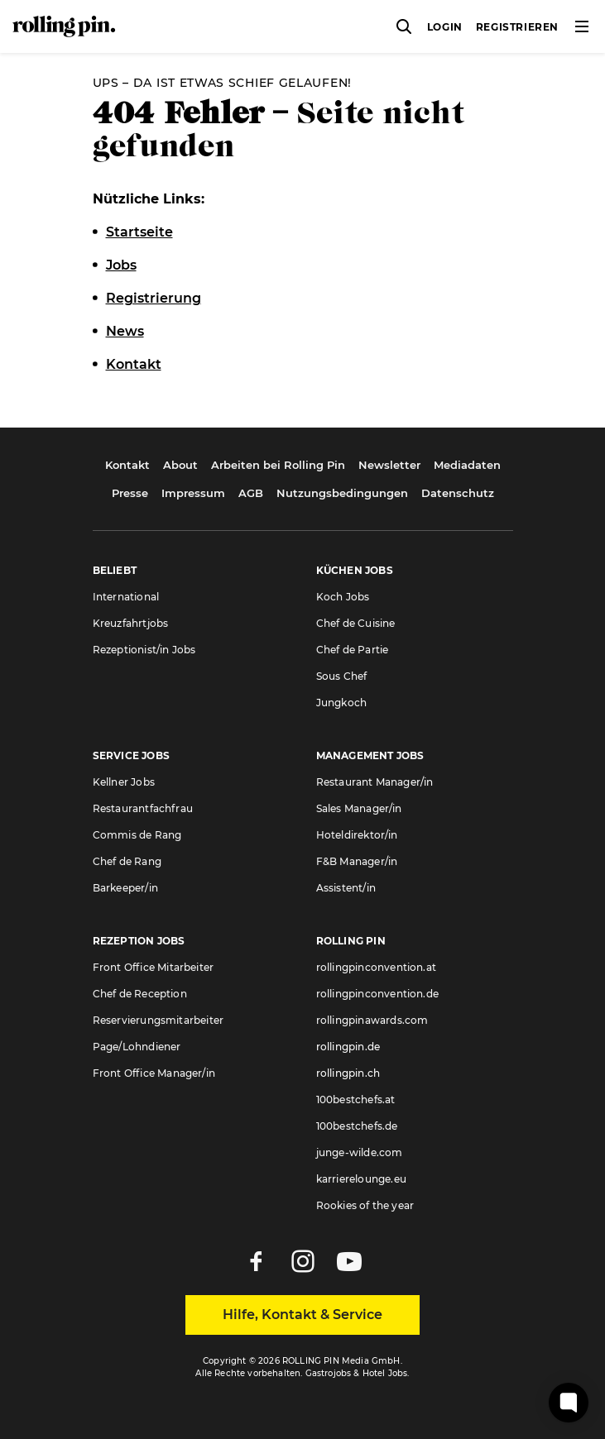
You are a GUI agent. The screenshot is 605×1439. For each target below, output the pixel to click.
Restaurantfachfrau (143, 808)
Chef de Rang (127, 861)
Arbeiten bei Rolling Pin (278, 464)
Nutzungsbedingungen (342, 493)
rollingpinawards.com (372, 1020)
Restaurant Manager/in (375, 782)
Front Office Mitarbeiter (153, 967)
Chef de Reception (140, 993)
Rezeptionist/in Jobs (144, 649)
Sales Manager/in (359, 808)
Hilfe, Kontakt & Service (302, 1314)
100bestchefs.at (356, 1099)
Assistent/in (346, 888)
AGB (250, 493)
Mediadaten (467, 464)
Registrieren (517, 27)
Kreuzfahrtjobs (131, 623)
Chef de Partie (352, 649)
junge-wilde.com (359, 1152)
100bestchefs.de (357, 1126)
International (126, 596)
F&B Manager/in (357, 861)
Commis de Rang (137, 835)
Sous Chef (341, 676)
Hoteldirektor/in (357, 835)
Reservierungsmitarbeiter (158, 1020)
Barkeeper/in (125, 888)
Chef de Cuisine (356, 623)
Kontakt (127, 464)
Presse (130, 493)
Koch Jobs (343, 596)
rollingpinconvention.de (377, 993)
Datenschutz (457, 493)
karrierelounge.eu (361, 1179)
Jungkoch (341, 702)
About (180, 464)
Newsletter (389, 464)
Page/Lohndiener (137, 1046)
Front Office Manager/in (154, 1073)
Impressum (193, 493)
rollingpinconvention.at (376, 967)
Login (445, 27)
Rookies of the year (365, 1205)
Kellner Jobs (124, 782)
